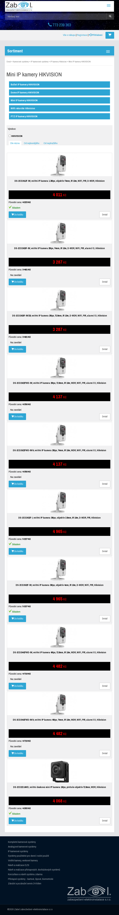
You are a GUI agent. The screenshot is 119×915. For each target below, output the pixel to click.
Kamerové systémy (21, 61)
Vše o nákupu (69, 35)
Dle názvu (15, 143)
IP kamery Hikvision (58, 61)
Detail (104, 214)
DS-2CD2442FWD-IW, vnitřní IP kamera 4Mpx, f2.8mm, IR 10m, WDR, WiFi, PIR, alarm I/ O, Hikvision (59, 652)
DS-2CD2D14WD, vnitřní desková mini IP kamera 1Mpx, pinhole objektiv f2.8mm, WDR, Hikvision (59, 787)
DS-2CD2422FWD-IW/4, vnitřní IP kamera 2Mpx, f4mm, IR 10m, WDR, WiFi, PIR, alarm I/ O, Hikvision (59, 450)
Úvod (9, 61)
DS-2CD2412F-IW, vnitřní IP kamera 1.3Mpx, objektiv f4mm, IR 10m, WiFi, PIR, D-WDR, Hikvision (60, 180)
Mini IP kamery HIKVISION (80, 61)
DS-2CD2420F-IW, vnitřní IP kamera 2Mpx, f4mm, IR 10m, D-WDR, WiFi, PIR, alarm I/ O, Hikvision (59, 248)
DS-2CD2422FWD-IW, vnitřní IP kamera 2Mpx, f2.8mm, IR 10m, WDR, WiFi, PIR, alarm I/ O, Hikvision (59, 382)
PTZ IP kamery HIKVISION (24, 116)
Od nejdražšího (51, 143)
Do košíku (17, 214)
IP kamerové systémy (39, 61)
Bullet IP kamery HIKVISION (25, 84)
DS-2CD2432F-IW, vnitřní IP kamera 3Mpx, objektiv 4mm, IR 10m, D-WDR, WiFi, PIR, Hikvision (59, 585)
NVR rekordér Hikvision (23, 108)
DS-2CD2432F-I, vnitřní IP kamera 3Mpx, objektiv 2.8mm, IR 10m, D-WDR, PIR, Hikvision (59, 517)
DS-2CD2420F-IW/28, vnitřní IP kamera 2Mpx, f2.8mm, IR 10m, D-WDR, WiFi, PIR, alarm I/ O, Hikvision (59, 315)
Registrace (82, 35)
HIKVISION (15, 136)
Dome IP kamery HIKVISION (25, 92)
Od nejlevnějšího (31, 143)
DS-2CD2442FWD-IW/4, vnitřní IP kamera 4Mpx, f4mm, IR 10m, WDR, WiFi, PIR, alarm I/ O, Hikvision (59, 719)
